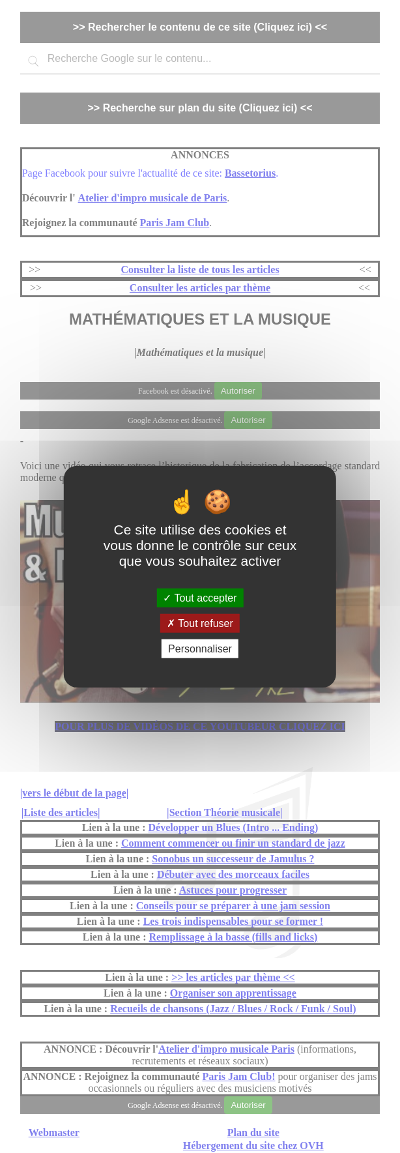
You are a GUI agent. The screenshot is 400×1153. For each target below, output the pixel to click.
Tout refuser (200, 622)
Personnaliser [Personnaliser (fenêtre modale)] (200, 648)
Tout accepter (199, 597)
